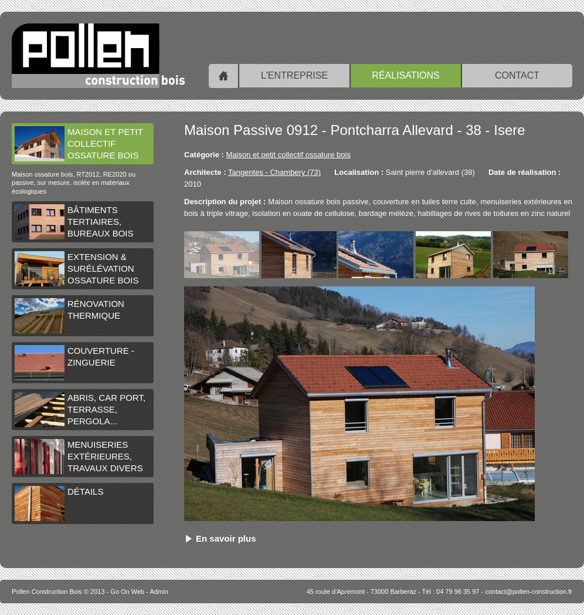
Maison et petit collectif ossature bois (79, 143)
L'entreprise (294, 75)
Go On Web (127, 591)
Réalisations (405, 75)
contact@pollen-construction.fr (528, 591)
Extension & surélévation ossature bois (76, 268)
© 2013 (58, 591)
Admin (159, 591)
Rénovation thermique (69, 315)
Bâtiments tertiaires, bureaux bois (74, 221)
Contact (517, 75)
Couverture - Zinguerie (74, 362)
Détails (59, 503)
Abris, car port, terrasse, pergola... (80, 409)
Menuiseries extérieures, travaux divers (79, 456)
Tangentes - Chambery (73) (274, 172)
